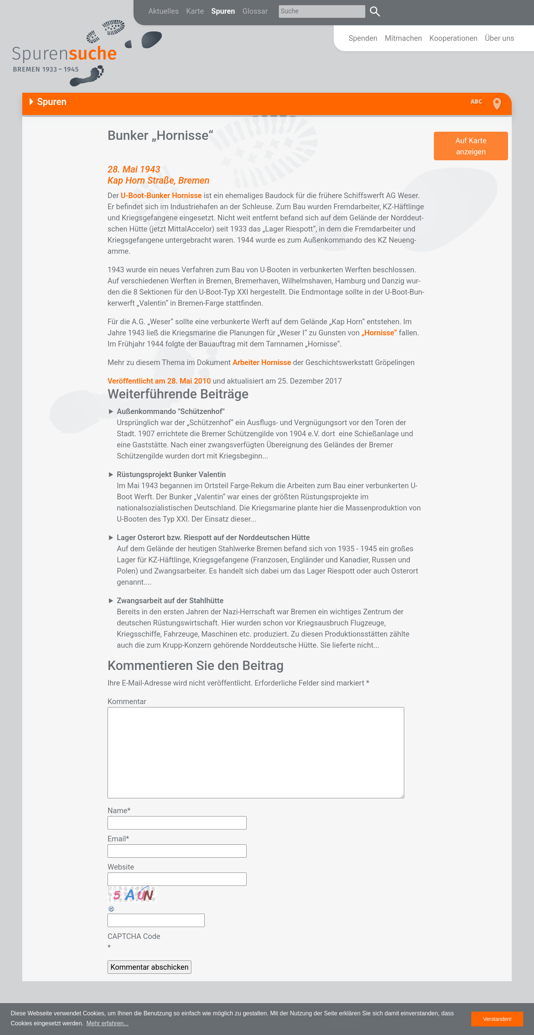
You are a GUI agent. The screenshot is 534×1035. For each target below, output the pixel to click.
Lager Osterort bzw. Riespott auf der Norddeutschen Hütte (213, 537)
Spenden (363, 38)
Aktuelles (163, 11)
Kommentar (127, 701)
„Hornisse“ (380, 332)
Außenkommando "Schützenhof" (171, 411)
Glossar (255, 11)
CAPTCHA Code (134, 936)
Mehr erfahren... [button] (107, 1023)
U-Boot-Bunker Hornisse (161, 195)
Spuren (223, 11)
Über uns (499, 38)
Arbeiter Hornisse (262, 362)
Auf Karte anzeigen (471, 146)
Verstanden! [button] (497, 1019)
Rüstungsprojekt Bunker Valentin (171, 474)
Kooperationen (453, 38)
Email (118, 838)
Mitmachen (403, 38)
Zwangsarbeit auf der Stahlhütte (170, 600)
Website (121, 866)
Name (119, 810)
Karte (195, 11)
